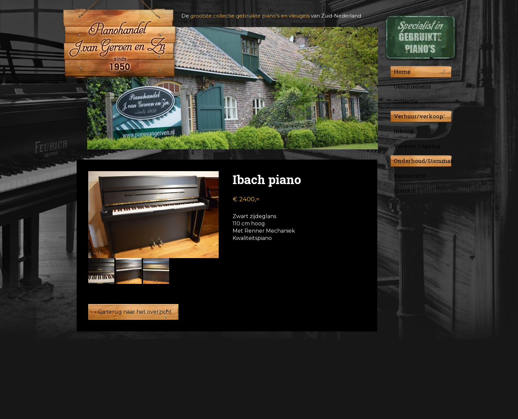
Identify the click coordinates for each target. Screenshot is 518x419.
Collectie (406, 101)
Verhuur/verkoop (418, 116)
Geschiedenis (412, 86)
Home (402, 71)
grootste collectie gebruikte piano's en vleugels (250, 16)
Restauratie (410, 175)
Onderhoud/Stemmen (424, 161)
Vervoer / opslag (417, 146)
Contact (405, 190)
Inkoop (404, 131)
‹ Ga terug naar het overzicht (133, 312)
